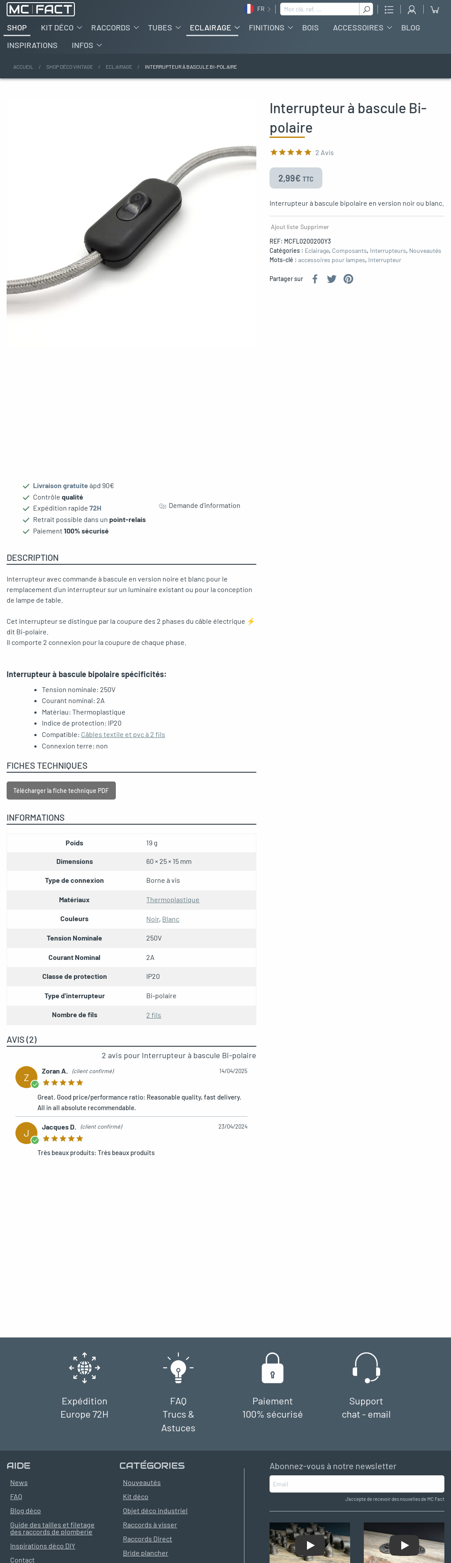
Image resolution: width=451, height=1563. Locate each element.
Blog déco (25, 1517)
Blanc (170, 926)
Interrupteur (384, 266)
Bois (310, 34)
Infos (82, 52)
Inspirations (32, 52)
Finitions (267, 34)
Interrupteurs (388, 257)
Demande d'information (199, 513)
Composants (349, 257)
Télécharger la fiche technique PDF (61, 797)
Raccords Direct (147, 1545)
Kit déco (57, 34)
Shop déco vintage (69, 73)
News (19, 1489)
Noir (152, 926)
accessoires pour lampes (331, 266)
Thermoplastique (173, 906)
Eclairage (210, 34)
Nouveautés (425, 257)
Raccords (110, 34)
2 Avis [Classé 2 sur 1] (324, 159)
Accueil (23, 73)
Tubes (160, 34)
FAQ (16, 1503)
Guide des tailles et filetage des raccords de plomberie (52, 1535)
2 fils (153, 1022)
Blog (410, 34)
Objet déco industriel (155, 1517)
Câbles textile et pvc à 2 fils (123, 741)
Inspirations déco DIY (42, 1552)
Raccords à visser (150, 1531)
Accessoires (358, 34)
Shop (17, 34)
